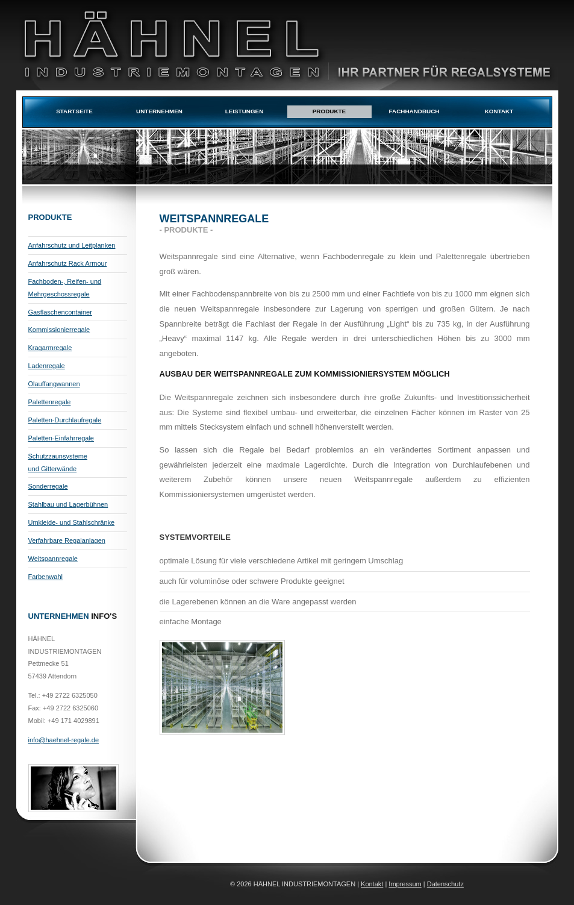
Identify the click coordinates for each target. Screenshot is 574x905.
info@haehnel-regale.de (63, 740)
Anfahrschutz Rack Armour (67, 263)
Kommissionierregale (59, 329)
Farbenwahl (45, 576)
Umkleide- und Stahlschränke (71, 522)
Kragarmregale (50, 347)
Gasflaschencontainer (60, 312)
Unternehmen (159, 111)
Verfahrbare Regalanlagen (66, 540)
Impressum (404, 884)
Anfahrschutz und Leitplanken (72, 245)
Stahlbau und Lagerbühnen (68, 504)
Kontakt (499, 111)
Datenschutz (445, 884)
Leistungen (244, 111)
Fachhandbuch (414, 111)
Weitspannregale (53, 558)
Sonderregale (48, 486)
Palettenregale (49, 402)
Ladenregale (46, 365)
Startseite (74, 111)
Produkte (329, 111)
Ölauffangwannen (54, 383)
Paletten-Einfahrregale (61, 438)
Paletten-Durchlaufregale (65, 420)
